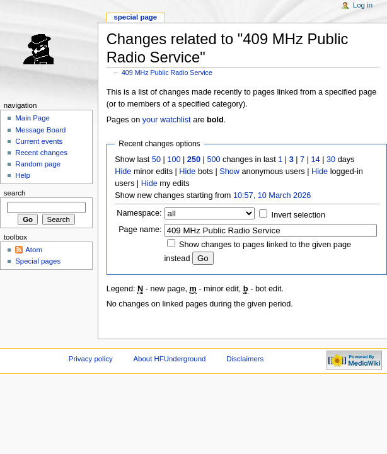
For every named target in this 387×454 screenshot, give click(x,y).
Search (15, 193)
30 (330, 159)
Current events (38, 141)
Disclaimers (244, 359)
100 (173, 159)
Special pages (38, 261)
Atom (33, 249)
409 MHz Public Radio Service (167, 72)
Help (22, 175)
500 (213, 159)
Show (229, 171)
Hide (123, 171)
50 (156, 159)
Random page (38, 164)
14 (315, 159)
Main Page (32, 118)
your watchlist (166, 119)
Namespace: (139, 213)
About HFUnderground (170, 359)
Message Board (40, 130)
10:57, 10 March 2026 (272, 195)
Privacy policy (91, 359)
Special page (135, 17)
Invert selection (298, 215)
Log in (363, 5)
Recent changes (41, 152)
